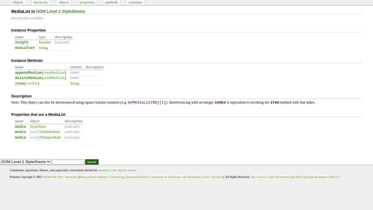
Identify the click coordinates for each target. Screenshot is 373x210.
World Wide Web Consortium (60, 176)
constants (135, 2)
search (91, 162)
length (21, 42)
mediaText (25, 48)
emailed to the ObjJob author (117, 170)
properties (87, 2)
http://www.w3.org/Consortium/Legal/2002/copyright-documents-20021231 (295, 176)
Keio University (213, 176)
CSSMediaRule (48, 132)
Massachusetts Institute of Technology (102, 176)
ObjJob (17, 2)
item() (27, 83)
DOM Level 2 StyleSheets (60, 11)
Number (45, 42)
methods (111, 2)
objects (64, 2)
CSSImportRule (49, 137)
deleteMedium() (40, 78)
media (20, 127)
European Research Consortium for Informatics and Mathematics (164, 176)
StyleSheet (38, 127)
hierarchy (41, 2)
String (43, 48)
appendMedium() (40, 73)
